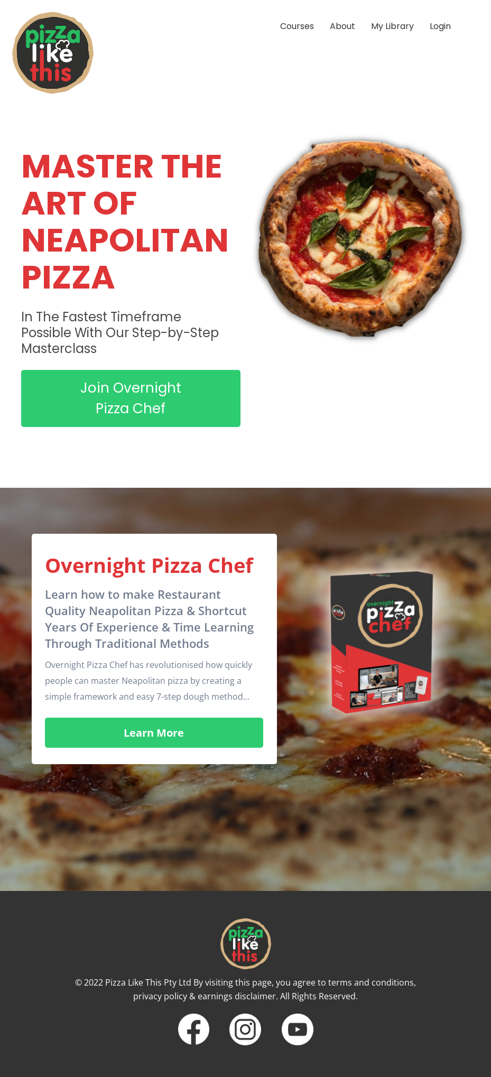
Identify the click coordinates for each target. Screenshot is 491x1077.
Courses (297, 26)
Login (440, 26)
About (342, 26)
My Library (392, 26)
